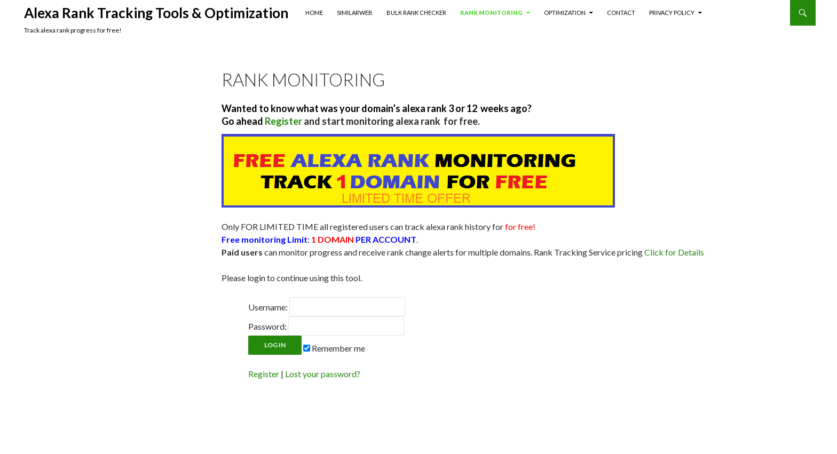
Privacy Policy (671, 12)
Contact (621, 12)
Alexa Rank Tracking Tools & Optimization (156, 12)
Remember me (334, 348)
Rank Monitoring (491, 12)
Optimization (565, 12)
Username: (268, 307)
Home (314, 12)
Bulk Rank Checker (416, 12)
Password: (267, 326)
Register (263, 374)
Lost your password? (322, 374)
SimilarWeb (355, 12)
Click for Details (674, 252)
